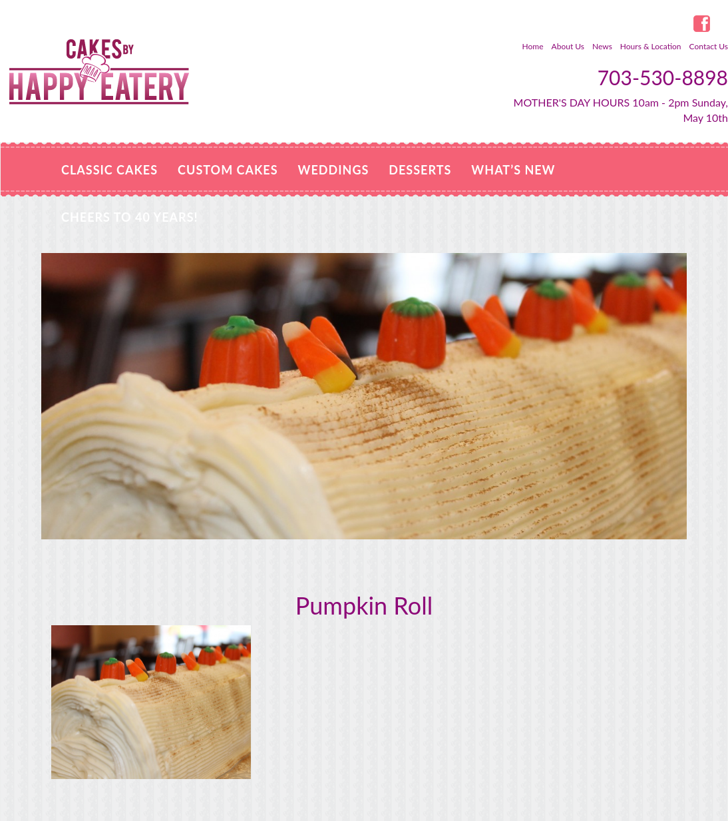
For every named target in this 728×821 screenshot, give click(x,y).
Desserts (420, 169)
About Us (568, 46)
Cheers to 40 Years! (129, 217)
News (602, 46)
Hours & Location (650, 46)
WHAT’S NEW (513, 169)
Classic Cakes (109, 169)
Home (533, 46)
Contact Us (708, 46)
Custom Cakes (227, 169)
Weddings (333, 169)
